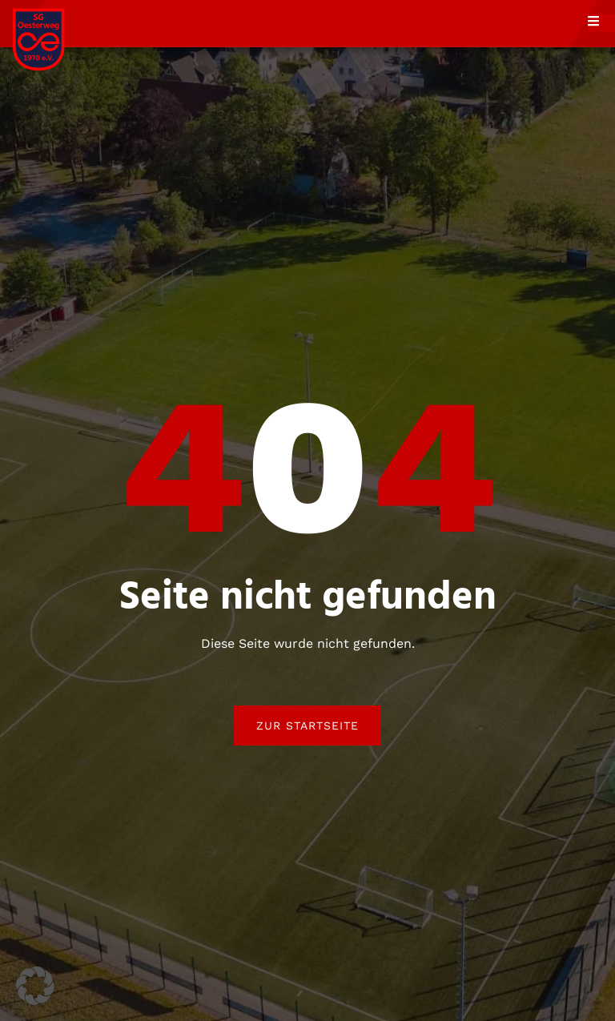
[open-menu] (601, 23)
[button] (35, 986)
